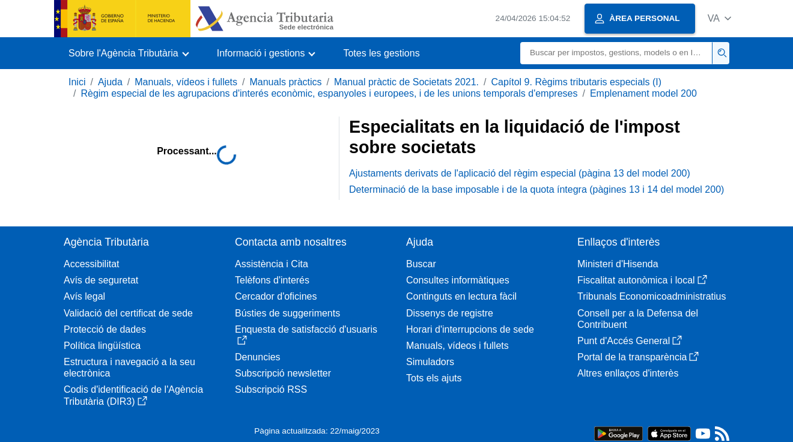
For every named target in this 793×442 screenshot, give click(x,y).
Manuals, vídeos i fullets (186, 82)
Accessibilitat (91, 264)
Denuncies (258, 357)
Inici (76, 82)
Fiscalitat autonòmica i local (642, 280)
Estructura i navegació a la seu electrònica (129, 367)
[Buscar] (616, 53)
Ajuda (110, 82)
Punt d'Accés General (629, 341)
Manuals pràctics (285, 82)
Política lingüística (102, 346)
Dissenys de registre (449, 313)
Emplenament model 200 (643, 93)
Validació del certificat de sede (128, 313)
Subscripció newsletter (283, 373)
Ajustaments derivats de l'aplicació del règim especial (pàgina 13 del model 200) (519, 173)
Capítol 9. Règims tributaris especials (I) (576, 82)
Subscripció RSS (271, 389)
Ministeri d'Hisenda (617, 264)
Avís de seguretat (101, 280)
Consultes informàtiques (457, 280)
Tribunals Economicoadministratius (651, 296)
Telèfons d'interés (272, 280)
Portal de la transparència (638, 357)
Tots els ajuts (433, 378)
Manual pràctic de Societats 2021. (406, 82)
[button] (719, 18)
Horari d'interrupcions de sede (470, 329)
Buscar (421, 264)
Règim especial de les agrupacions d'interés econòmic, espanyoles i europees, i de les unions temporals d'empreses (329, 93)
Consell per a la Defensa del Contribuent (637, 319)
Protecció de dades (105, 329)
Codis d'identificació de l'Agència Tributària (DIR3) (133, 395)
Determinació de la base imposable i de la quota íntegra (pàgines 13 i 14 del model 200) (536, 189)
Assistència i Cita (271, 264)
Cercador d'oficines (276, 296)
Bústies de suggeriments (287, 313)
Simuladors (430, 362)
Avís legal (84, 296)
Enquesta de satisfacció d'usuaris (306, 334)
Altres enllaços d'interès (627, 373)
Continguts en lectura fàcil (461, 296)
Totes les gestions (381, 53)
